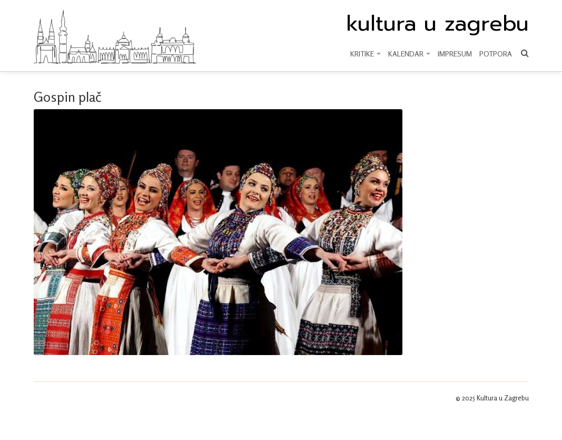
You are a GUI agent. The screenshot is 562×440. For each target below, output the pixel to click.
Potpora (495, 53)
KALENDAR (409, 53)
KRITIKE (365, 53)
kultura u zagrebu (437, 23)
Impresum (455, 53)
